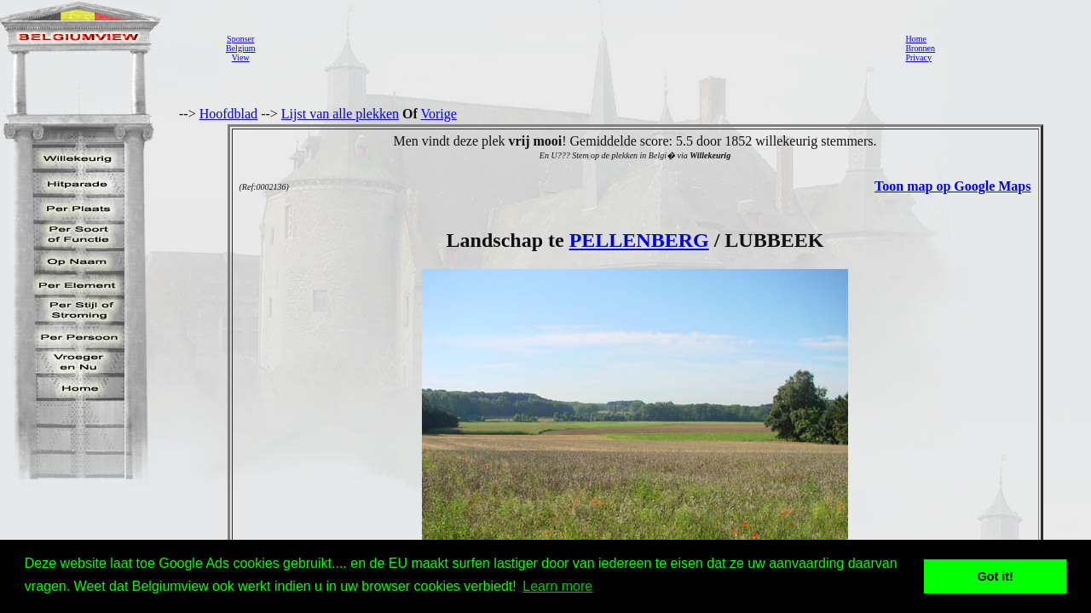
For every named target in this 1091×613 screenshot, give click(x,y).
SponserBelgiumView (240, 48)
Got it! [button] (995, 576)
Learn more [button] (557, 586)
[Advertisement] (575, 47)
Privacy (918, 57)
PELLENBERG (639, 240)
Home (915, 38)
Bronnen (919, 48)
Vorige (439, 113)
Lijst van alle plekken (340, 113)
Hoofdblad (228, 113)
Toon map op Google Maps (952, 186)
